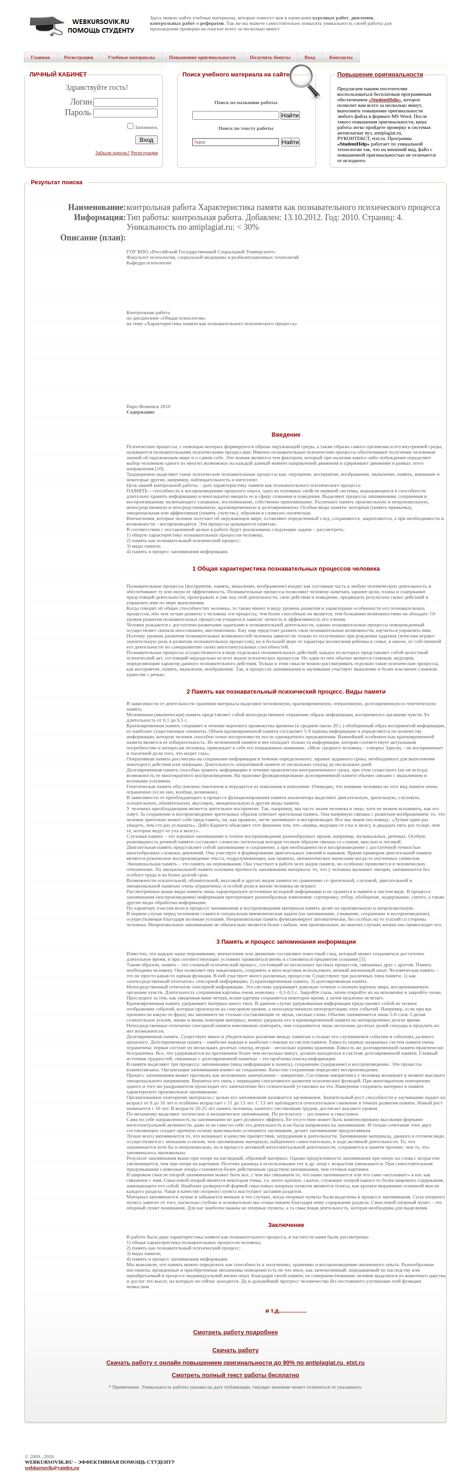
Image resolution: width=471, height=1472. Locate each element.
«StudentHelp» (384, 99)
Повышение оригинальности (380, 74)
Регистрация (144, 152)
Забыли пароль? (112, 152)
